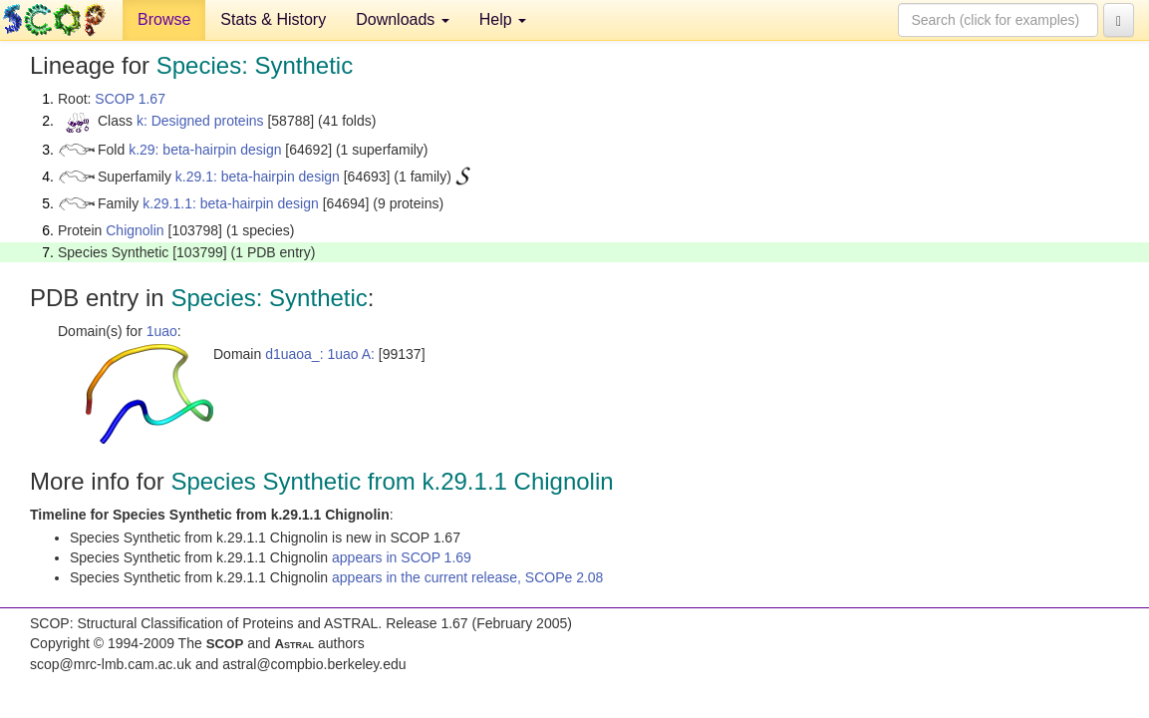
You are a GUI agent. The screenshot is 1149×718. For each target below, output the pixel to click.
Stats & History (273, 19)
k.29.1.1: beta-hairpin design (231, 203)
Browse (164, 19)
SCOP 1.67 (130, 99)
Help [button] (502, 19)
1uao (161, 331)
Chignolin (134, 230)
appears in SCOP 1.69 (401, 557)
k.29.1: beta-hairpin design (257, 176)
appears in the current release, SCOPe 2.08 (467, 577)
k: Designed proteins (200, 121)
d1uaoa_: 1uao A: (320, 354)
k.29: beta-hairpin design (205, 150)
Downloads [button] (402, 19)
